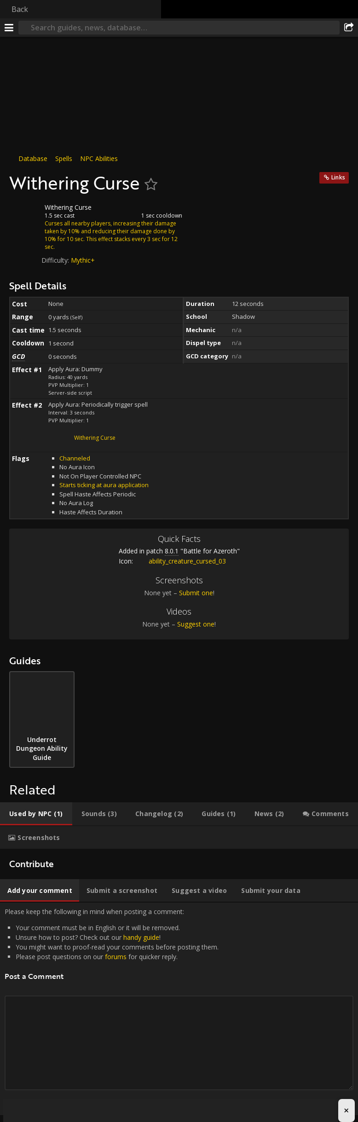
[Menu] (9, 27)
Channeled (74, 458)
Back (20, 9)
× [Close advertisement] (346, 1110)
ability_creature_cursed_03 (180, 561)
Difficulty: (56, 260)
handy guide (141, 937)
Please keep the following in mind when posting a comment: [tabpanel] (179, 1008)
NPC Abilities (99, 158)
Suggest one (195, 624)
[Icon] (25, 214)
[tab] (36, 813)
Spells (63, 158)
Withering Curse (94, 438)
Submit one (196, 592)
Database (32, 158)
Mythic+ (83, 260)
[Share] (349, 27)
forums (116, 956)
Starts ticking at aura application (104, 485)
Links (338, 177)
